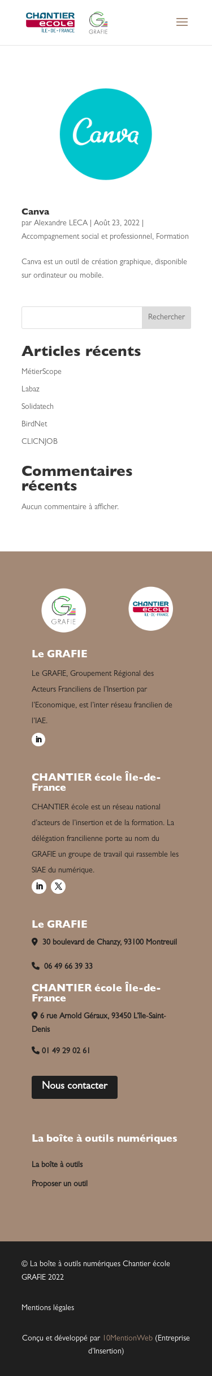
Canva (35, 212)
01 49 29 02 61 (61, 1052)
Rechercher (166, 318)
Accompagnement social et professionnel (86, 237)
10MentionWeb (127, 1339)
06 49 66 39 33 (62, 967)
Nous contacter (74, 1087)
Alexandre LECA (61, 224)
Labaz (30, 390)
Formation (172, 237)
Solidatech (37, 407)
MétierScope (41, 372)
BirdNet (34, 425)
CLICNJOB (39, 442)
